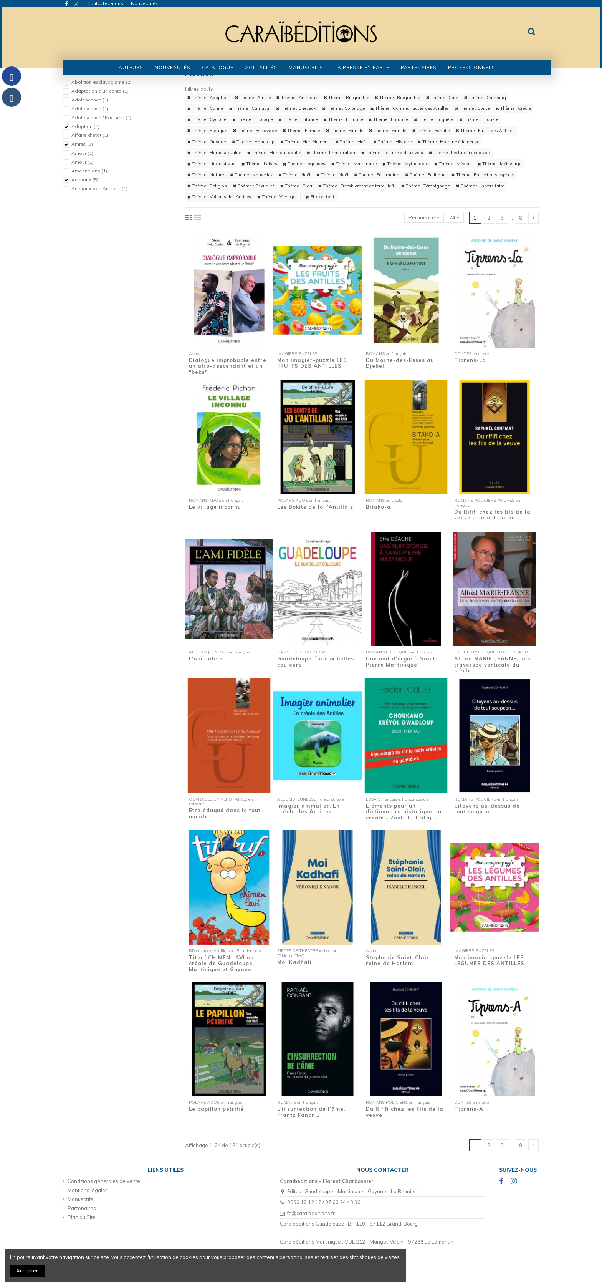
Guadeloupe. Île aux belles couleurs (315, 661)
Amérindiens (89, 171)
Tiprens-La (470, 360)
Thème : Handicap (253, 141)
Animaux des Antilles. (99, 188)
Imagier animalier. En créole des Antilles (308, 809)
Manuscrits (80, 1199)
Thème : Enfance (298, 119)
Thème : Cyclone (206, 119)
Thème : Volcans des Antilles (219, 196)
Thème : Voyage (276, 196)
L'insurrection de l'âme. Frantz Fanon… (311, 1112)
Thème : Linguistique (211, 163)
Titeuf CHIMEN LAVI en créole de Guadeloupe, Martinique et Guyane (221, 963)
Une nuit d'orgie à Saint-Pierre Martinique (402, 661)
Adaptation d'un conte (100, 91)
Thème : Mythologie (405, 163)
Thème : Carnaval (249, 108)
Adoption (85, 126)
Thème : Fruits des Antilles (485, 130)
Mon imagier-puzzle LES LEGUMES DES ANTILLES (489, 960)
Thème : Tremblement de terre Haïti (356, 186)
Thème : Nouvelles (251, 174)
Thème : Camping (485, 97)
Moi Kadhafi (294, 962)
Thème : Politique (425, 174)
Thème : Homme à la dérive (448, 141)
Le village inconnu (215, 507)
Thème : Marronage (354, 163)
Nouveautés (145, 3)
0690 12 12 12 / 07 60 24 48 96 (324, 1202)
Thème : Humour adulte (274, 152)
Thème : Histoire (392, 141)
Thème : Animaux (297, 97)
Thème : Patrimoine (376, 174)
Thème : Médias (452, 163)
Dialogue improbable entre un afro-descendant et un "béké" (227, 366)
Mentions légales (88, 1190)
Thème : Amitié (253, 97)
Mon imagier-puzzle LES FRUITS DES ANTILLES (312, 363)
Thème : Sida (296, 186)
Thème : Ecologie (252, 119)
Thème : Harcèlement (304, 141)
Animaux (84, 179)
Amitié (82, 144)
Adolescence (89, 100)
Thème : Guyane (206, 141)
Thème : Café (442, 97)
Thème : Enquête (433, 119)
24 (454, 217)
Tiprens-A (468, 1109)
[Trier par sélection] (424, 218)
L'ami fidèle (206, 658)
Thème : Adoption (208, 97)
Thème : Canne (205, 108)
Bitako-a (378, 507)
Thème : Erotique (207, 130)
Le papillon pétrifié (216, 1109)
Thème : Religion (207, 186)
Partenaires (82, 1208)
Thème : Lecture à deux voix (392, 152)
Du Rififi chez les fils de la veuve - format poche (492, 515)
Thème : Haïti (351, 141)
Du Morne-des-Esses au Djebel (400, 363)
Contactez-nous (105, 3)
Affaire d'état (89, 135)
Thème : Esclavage (255, 130)
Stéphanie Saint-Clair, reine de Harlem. (398, 960)
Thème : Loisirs (259, 163)
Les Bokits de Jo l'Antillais (315, 507)
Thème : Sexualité (254, 186)
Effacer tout (320, 196)
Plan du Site (82, 1217)
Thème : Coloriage (343, 108)
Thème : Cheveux (296, 108)
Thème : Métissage (499, 163)
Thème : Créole (513, 108)
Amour (82, 153)
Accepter (27, 1270)
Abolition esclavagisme (101, 82)
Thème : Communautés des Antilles (409, 108)
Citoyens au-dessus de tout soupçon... (487, 809)
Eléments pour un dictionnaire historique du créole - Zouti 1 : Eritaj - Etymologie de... (404, 815)
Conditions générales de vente (104, 1181)
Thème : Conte (472, 108)
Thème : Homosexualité (214, 152)
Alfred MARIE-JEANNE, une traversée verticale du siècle (492, 664)
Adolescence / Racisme (101, 117)
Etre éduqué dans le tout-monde (226, 813)
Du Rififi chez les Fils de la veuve (404, 1112)
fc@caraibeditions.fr (311, 1213)
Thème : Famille (301, 130)
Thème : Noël (294, 174)
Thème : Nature (205, 174)
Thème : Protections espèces (483, 174)
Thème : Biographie (346, 97)
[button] (217, 67)
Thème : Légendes (304, 163)
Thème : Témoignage (425, 186)
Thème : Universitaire (480, 186)
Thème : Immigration (331, 152)
